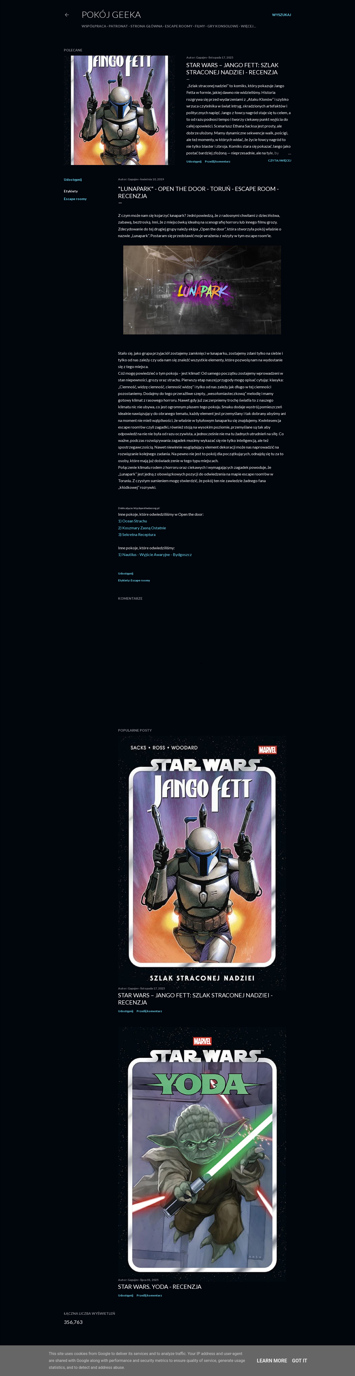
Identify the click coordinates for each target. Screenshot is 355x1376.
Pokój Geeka (111, 14)
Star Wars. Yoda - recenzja (159, 1286)
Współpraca (94, 26)
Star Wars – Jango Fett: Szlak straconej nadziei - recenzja (232, 68)
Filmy (200, 26)
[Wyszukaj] (281, 15)
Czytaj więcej (279, 160)
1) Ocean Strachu (132, 520)
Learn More (272, 1361)
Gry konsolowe (222, 26)
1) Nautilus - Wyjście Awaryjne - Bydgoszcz (155, 554)
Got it (299, 1361)
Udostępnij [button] (193, 161)
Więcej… (248, 26)
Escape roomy (178, 26)
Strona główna (146, 26)
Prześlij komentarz (217, 161)
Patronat (118, 26)
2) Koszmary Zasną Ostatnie (142, 527)
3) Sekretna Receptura (137, 534)
